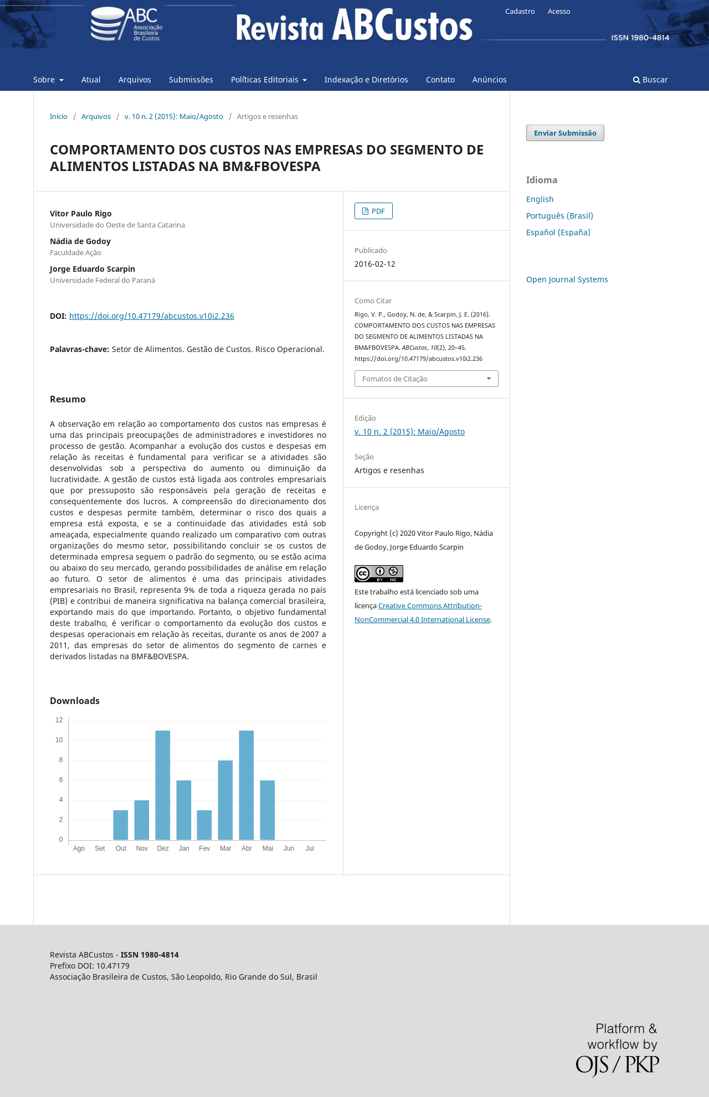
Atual (91, 79)
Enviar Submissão (565, 133)
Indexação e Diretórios (366, 79)
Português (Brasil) (559, 215)
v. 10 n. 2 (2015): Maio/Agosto (174, 116)
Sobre (45, 79)
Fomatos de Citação (395, 379)
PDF (377, 211)
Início (59, 116)
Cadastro (520, 11)
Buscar (650, 79)
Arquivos (135, 79)
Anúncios (489, 79)
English (540, 199)
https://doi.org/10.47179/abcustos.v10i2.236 (151, 316)
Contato (440, 79)
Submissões (191, 79)
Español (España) (558, 232)
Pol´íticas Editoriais (266, 79)
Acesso (559, 11)
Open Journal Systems (567, 279)
